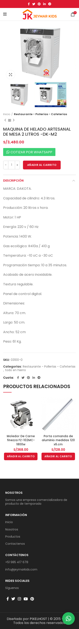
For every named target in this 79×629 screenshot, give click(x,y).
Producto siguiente (13, 120)
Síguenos (12, 588)
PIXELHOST (38, 618)
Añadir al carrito (41, 165)
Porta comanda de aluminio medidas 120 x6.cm (58, 440)
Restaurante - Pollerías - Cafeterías (40, 114)
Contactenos (15, 544)
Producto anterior (5, 120)
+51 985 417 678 (16, 562)
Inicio (6, 114)
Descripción (13, 180)
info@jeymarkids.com (21, 569)
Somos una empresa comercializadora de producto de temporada (36, 502)
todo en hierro (15, 370)
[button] (20, 456)
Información (16, 515)
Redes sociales (17, 581)
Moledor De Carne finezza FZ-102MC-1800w (21, 440)
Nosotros (14, 493)
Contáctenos (16, 555)
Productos (12, 536)
